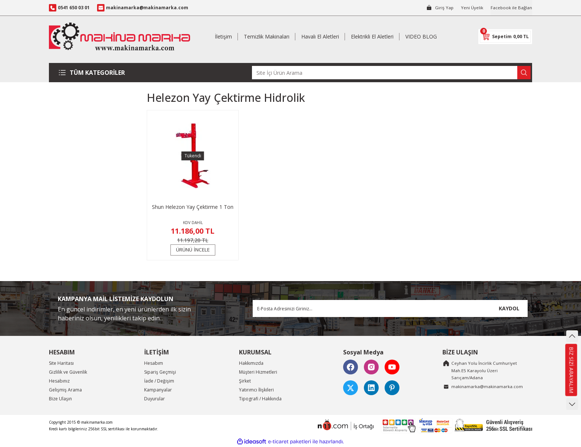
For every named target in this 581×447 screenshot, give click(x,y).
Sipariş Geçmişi (160, 372)
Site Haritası (61, 363)
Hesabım (153, 363)
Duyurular (154, 399)
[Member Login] (438, 8)
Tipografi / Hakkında (260, 399)
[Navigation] (94, 72)
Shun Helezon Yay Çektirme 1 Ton (192, 206)
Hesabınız (59, 381)
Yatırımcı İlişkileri (256, 390)
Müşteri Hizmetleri (258, 372)
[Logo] (119, 36)
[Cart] (505, 37)
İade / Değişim (159, 381)
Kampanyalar (158, 390)
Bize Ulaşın (60, 399)
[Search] (391, 72)
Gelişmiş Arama (65, 390)
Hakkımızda (251, 363)
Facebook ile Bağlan (511, 7)
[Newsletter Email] (390, 308)
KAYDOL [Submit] (509, 308)
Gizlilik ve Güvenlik (68, 372)
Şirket (245, 381)
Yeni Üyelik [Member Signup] (471, 7)
